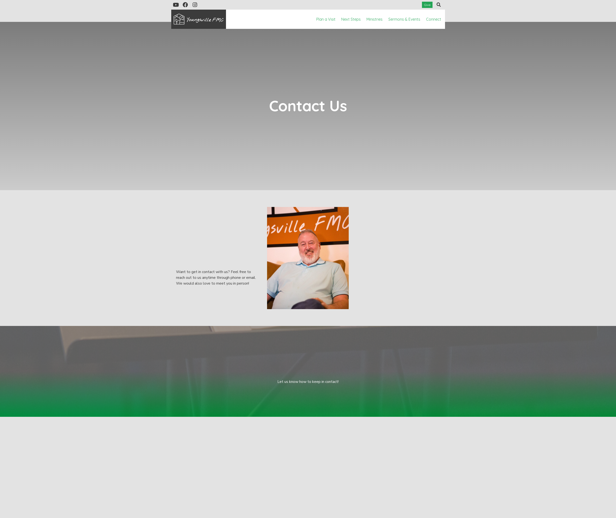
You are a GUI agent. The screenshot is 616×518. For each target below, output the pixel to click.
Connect (433, 19)
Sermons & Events (404, 19)
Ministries (374, 19)
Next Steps (351, 19)
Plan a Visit (325, 19)
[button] (439, 5)
